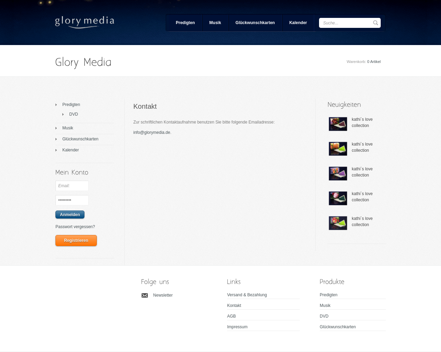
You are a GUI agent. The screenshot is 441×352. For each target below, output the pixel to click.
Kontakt (234, 305)
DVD (73, 114)
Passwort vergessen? (75, 226)
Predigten (185, 22)
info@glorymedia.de (151, 132)
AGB (231, 316)
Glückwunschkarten (255, 22)
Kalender (298, 22)
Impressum (237, 326)
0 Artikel (374, 62)
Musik (215, 22)
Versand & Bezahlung (247, 294)
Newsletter (163, 295)
